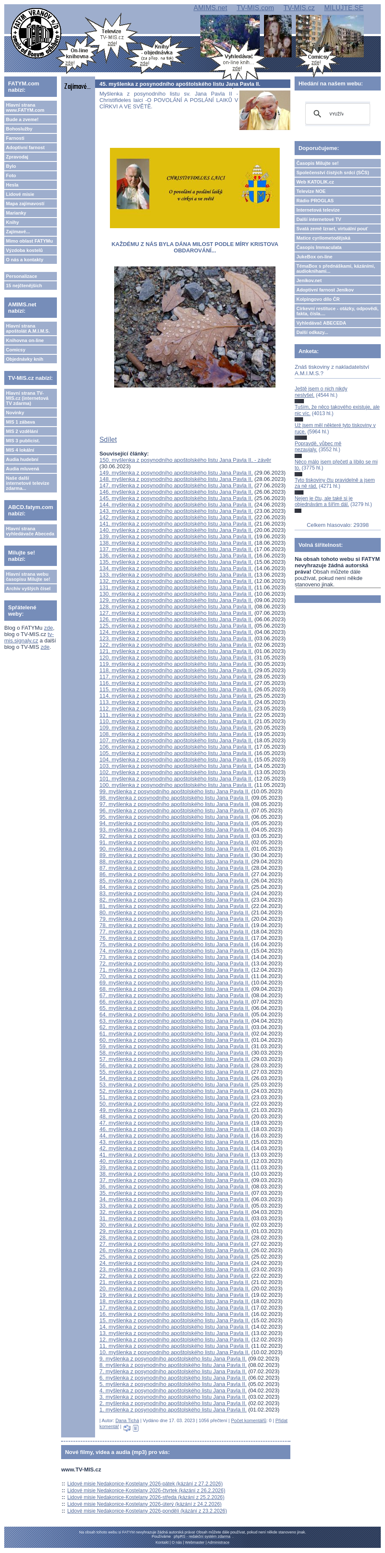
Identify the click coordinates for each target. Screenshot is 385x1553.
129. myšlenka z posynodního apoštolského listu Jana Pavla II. (176, 600)
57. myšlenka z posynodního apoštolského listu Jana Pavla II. (174, 1059)
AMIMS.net (210, 7)
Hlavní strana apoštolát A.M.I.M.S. (28, 328)
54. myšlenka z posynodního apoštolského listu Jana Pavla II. (174, 1078)
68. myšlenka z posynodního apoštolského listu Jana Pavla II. (174, 989)
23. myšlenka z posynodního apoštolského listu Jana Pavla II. (174, 1269)
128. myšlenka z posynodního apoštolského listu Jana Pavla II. (176, 606)
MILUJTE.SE (343, 7)
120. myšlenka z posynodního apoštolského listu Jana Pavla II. (176, 657)
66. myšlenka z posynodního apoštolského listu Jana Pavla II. (174, 1002)
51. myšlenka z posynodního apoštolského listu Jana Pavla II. (174, 1097)
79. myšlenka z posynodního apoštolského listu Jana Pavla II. (174, 919)
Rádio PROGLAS (315, 200)
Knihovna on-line (25, 340)
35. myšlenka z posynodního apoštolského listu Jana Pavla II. (174, 1193)
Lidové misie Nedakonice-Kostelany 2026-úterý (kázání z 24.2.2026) (144, 1504)
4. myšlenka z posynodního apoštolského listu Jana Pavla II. (173, 1390)
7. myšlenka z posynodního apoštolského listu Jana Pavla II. (173, 1371)
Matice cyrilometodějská (323, 237)
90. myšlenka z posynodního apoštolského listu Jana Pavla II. (174, 849)
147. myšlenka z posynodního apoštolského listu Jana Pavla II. (176, 485)
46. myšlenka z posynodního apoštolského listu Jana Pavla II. (174, 1129)
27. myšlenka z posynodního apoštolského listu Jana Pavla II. (174, 1244)
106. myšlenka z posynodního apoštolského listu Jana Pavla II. (176, 747)
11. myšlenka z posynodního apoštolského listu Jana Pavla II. (174, 1346)
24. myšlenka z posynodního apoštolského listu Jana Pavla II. (174, 1263)
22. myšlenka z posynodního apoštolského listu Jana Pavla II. (174, 1276)
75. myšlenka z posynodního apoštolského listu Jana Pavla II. (174, 944)
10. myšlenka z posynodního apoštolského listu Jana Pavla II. (174, 1352)
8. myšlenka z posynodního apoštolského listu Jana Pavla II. (173, 1365)
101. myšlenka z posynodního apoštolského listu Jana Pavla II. (176, 778)
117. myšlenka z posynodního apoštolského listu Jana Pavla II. (176, 676)
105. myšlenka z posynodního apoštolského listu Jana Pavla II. (176, 753)
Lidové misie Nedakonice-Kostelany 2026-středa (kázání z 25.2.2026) (146, 1497)
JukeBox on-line (314, 256)
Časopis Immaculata (318, 247)
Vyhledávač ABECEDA (321, 322)
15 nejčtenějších (24, 285)
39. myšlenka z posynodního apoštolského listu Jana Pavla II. (174, 1167)
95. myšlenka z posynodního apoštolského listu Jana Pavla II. (174, 817)
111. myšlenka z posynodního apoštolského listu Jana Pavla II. (176, 715)
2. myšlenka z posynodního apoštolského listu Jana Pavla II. (173, 1403)
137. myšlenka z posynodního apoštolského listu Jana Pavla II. (176, 549)
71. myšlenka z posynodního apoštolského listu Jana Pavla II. (174, 970)
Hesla (12, 184)
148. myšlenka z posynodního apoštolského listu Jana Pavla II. (176, 479)
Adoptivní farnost (25, 147)
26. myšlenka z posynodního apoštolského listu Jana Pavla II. (174, 1250)
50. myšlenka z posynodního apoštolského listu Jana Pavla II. (174, 1103)
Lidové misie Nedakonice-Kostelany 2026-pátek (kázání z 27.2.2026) (145, 1484)
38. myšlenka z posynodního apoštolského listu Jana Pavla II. (174, 1174)
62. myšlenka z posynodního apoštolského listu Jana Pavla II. (174, 1027)
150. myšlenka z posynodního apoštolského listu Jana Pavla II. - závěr (185, 460)
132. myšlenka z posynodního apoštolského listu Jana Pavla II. (176, 581)
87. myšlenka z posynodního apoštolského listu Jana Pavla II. (174, 868)
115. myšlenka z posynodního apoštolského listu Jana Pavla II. (176, 689)
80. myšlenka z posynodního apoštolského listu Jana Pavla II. (174, 912)
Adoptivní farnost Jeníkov (325, 289)
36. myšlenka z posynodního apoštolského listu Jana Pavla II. (174, 1186)
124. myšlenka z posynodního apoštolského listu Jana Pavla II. (176, 632)
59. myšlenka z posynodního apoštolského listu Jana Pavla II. (174, 1046)
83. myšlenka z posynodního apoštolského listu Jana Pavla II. (174, 893)
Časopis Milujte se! (317, 163)
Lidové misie (20, 194)
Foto (11, 175)
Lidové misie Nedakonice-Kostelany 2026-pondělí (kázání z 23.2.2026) (147, 1511)
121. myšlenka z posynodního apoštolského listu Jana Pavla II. (176, 651)
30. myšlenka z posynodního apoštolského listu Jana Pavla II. (174, 1225)
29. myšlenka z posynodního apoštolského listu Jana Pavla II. (174, 1231)
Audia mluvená (22, 468)
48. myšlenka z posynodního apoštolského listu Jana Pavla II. (174, 1116)
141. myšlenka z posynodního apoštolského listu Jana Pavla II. (176, 523)
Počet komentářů (248, 1420)
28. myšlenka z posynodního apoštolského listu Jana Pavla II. (174, 1237)
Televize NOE (311, 191)
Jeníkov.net (309, 280)
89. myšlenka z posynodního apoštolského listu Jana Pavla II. (174, 855)
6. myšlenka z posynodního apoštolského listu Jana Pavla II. (173, 1378)
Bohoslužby (19, 128)
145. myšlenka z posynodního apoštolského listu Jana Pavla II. (176, 498)
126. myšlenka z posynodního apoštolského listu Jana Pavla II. (176, 619)
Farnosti (15, 138)
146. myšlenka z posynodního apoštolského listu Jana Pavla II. (176, 492)
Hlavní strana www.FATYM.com (25, 107)
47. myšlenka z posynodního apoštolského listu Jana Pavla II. (174, 1123)
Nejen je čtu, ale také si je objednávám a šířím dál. (324, 501)
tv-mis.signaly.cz (29, 637)
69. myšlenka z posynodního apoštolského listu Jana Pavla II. (174, 982)
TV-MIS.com (255, 7)
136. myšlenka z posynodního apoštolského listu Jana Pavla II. (176, 555)
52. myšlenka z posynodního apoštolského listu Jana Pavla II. (174, 1091)
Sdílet (108, 439)
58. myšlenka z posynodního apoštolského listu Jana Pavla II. (174, 1052)
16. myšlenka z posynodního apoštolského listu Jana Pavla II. (174, 1314)
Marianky (16, 212)
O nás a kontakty (24, 259)
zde (48, 628)
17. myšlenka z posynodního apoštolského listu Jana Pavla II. (174, 1307)
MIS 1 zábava (20, 421)
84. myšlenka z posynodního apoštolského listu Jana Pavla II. (174, 887)
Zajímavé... (18, 231)
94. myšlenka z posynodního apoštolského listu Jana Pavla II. (174, 823)
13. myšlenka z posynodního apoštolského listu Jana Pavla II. (174, 1333)
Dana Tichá (127, 1420)
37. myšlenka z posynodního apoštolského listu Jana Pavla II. (174, 1180)
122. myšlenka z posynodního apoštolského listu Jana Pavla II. (176, 645)
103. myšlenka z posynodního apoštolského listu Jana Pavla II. (176, 766)
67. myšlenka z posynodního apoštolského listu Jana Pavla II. (174, 995)
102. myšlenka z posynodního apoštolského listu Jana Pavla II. (176, 772)
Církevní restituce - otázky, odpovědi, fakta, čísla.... (337, 311)
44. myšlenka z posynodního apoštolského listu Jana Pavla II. (174, 1135)
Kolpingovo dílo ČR (318, 299)
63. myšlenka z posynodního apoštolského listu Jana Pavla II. (174, 1021)
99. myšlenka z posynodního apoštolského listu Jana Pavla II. (174, 791)
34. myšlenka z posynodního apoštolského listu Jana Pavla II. (174, 1199)
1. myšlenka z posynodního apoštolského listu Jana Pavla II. (173, 1409)
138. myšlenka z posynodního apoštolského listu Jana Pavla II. (176, 543)
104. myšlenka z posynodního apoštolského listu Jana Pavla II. (176, 759)
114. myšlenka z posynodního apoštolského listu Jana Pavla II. (176, 696)
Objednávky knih (24, 359)
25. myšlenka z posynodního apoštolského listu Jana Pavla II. (174, 1256)
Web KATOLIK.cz (315, 181)
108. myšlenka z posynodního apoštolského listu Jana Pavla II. (176, 734)
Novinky (15, 412)
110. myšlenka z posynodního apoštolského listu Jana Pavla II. (176, 721)
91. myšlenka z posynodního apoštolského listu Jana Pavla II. (174, 842)
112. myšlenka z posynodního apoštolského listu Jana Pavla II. (176, 708)
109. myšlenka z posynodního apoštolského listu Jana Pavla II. (176, 727)
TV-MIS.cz (299, 7)
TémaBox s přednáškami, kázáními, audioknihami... (335, 268)
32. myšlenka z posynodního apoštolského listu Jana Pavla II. (174, 1212)
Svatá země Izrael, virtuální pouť (332, 228)
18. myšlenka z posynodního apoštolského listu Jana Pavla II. (174, 1301)
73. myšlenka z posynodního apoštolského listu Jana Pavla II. (174, 957)
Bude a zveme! (22, 119)
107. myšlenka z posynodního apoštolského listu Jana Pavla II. (176, 740)
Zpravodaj (17, 156)
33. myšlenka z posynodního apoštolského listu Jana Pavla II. (174, 1205)
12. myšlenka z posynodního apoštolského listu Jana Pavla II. (174, 1339)
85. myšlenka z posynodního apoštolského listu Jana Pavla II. (174, 880)
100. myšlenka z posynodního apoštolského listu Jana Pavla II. (176, 785)
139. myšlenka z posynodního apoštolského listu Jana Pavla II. (176, 536)
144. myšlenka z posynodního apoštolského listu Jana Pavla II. (176, 504)
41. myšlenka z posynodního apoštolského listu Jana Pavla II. (174, 1154)
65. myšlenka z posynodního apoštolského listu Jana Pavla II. (174, 1008)
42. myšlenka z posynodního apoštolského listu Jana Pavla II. (174, 1148)
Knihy (12, 222)
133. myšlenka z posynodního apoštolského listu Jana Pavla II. (176, 574)
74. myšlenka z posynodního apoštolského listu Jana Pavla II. (174, 951)
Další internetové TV (318, 219)
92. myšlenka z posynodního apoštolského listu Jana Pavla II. (174, 836)
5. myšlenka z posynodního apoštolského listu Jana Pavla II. (173, 1384)
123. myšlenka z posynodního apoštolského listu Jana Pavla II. (176, 638)
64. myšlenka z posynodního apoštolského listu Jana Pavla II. (174, 1014)
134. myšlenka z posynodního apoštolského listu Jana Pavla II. (176, 568)
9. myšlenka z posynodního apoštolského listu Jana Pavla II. (173, 1358)
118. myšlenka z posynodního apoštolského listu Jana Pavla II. (176, 670)
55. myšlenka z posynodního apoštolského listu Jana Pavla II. (174, 1072)
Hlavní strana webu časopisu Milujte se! (28, 576)
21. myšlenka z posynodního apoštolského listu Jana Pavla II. (174, 1282)
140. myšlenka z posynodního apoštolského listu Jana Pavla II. (176, 530)
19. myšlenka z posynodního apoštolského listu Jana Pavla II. (174, 1295)
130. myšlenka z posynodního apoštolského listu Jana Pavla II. (176, 594)
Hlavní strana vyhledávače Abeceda (30, 531)
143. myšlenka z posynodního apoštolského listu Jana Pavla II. (176, 511)
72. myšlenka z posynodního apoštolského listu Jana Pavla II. (174, 963)
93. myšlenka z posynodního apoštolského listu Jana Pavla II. (174, 829)
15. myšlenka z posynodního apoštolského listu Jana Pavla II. (174, 1320)
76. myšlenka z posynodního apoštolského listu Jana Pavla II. (174, 938)
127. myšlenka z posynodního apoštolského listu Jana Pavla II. (176, 613)
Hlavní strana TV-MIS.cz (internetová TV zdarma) (27, 398)
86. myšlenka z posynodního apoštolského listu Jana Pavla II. (174, 874)
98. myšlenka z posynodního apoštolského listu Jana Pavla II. (174, 798)
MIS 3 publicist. (23, 440)
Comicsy (15, 349)
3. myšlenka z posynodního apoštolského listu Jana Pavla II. (173, 1397)
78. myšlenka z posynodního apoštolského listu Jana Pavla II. (174, 925)
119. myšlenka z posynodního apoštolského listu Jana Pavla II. (176, 664)
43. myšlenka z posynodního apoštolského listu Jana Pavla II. (174, 1142)
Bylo (11, 166)
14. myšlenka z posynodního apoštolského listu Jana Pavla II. (174, 1327)
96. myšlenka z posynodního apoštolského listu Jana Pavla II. (174, 810)
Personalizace (21, 276)
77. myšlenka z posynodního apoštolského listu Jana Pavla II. (174, 931)
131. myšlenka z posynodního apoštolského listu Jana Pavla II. (176, 587)
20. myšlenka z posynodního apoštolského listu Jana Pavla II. (174, 1288)
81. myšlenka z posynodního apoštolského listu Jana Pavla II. (174, 906)
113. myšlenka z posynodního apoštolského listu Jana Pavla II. (176, 702)
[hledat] (336, 114)
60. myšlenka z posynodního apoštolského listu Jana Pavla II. (174, 1040)
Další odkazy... (312, 332)
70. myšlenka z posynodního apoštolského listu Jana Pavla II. (174, 976)
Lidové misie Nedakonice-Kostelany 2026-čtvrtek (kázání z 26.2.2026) (146, 1491)
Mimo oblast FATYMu (29, 240)
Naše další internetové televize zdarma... (27, 483)
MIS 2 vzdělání (22, 431)
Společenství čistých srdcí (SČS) (332, 172)
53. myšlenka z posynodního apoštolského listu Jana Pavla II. (174, 1084)
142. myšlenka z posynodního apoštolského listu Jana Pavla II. (176, 517)
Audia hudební (22, 459)
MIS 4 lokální (20, 450)
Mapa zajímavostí (25, 203)
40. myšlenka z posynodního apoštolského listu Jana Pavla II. (174, 1161)
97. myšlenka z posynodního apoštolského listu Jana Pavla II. (174, 804)
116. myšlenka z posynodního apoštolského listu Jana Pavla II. (176, 683)
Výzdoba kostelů (24, 250)
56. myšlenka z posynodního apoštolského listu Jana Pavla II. (174, 1065)
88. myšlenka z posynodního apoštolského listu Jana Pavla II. (174, 861)
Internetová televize (318, 209)
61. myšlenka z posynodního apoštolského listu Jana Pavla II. (174, 1033)
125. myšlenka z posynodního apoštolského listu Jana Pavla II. (176, 625)
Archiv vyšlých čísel (28, 588)
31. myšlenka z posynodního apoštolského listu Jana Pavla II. (174, 1218)
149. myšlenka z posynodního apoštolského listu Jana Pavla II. (176, 473)
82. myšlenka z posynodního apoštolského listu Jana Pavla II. (174, 900)
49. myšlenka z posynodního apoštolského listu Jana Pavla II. (174, 1110)
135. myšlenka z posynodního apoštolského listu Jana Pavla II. (176, 562)
